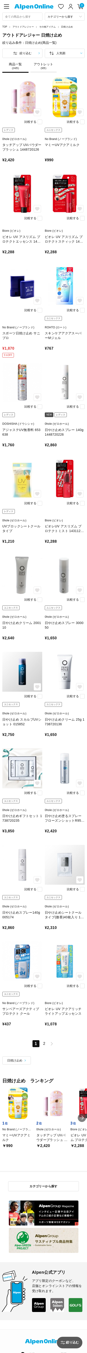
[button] (82, 1118)
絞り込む (25, 53)
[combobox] (22, 17)
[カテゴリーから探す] (65, 17)
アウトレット (43, 66)
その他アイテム (47, 26)
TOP (4, 26)
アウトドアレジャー (23, 26)
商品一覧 (15, 66)
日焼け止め (67, 26)
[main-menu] (6, 6)
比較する (30, 122)
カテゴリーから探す (43, 1186)
